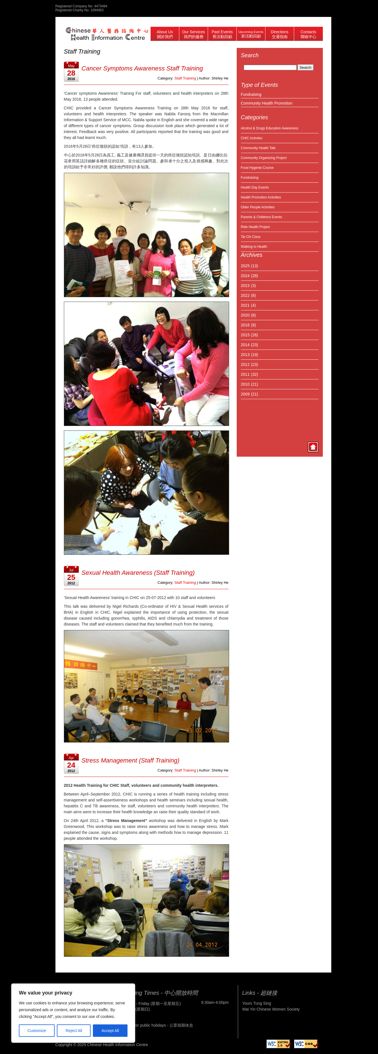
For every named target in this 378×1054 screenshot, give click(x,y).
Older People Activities (258, 207)
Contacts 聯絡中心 (308, 34)
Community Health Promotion (266, 103)
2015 (245, 335)
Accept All (110, 1030)
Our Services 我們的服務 (193, 34)
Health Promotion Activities (261, 197)
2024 (245, 275)
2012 (245, 364)
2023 (245, 285)
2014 (245, 345)
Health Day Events (255, 187)
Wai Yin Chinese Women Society (271, 1009)
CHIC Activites (252, 138)
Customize (37, 1030)
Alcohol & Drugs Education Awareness (270, 128)
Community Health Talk (258, 148)
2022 (245, 295)
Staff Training (185, 78)
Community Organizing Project (264, 158)
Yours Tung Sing (256, 1003)
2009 (245, 394)
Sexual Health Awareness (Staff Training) (138, 572)
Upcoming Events (250, 34)
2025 (245, 266)
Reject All (74, 1030)
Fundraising (251, 94)
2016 (245, 325)
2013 (245, 354)
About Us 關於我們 (165, 34)
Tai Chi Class (251, 237)
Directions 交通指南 (279, 34)
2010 (245, 384)
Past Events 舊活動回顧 (222, 34)
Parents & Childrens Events (261, 217)
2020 (245, 315)
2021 (245, 305)
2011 (245, 374)
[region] (73, 1013)
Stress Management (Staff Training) (131, 760)
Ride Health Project (255, 227)
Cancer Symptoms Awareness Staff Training (142, 68)
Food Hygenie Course (257, 168)
